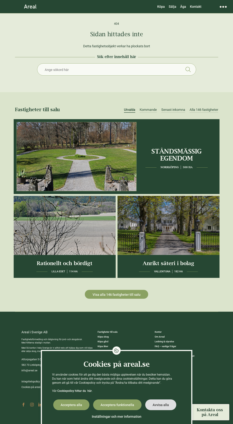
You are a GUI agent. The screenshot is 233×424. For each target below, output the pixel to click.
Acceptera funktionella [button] (117, 405)
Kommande (148, 110)
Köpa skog (103, 336)
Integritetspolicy (30, 381)
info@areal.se (29, 370)
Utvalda (129, 110)
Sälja (172, 6)
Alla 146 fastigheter (204, 110)
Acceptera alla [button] (71, 405)
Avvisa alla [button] (161, 405)
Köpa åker (103, 346)
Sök (188, 69)
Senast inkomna (173, 110)
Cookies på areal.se (32, 387)
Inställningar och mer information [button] (116, 416)
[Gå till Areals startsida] (30, 6)
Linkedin (40, 404)
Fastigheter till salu (108, 332)
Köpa (161, 6)
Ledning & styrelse (164, 341)
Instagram (32, 404)
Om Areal (160, 336)
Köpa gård (103, 341)
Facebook (23, 404)
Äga (183, 6)
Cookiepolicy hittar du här (74, 391)
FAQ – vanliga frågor (165, 346)
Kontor (158, 332)
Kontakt (195, 6)
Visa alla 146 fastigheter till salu (116, 295)
